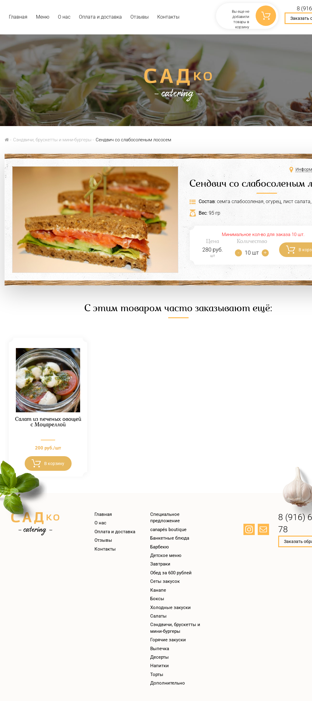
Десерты (159, 657)
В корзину (54, 463)
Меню (42, 17)
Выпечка (159, 648)
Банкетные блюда (169, 538)
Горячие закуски (168, 640)
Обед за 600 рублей (171, 573)
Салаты (158, 616)
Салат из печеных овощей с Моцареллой (48, 422)
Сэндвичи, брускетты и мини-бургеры (52, 140)
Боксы (157, 598)
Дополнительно (167, 683)
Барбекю (159, 547)
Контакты (168, 17)
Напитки (159, 665)
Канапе (158, 590)
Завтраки (160, 564)
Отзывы (139, 17)
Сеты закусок (165, 581)
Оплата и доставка (100, 17)
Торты (156, 674)
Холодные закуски (170, 607)
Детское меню (165, 555)
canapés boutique (168, 529)
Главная (18, 17)
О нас (64, 17)
